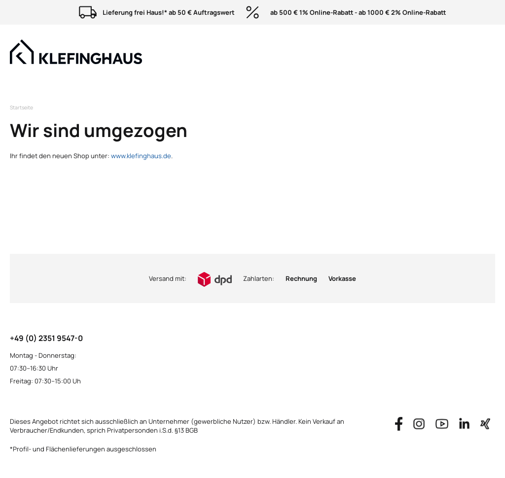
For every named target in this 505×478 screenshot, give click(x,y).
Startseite (21, 107)
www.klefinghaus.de (141, 155)
